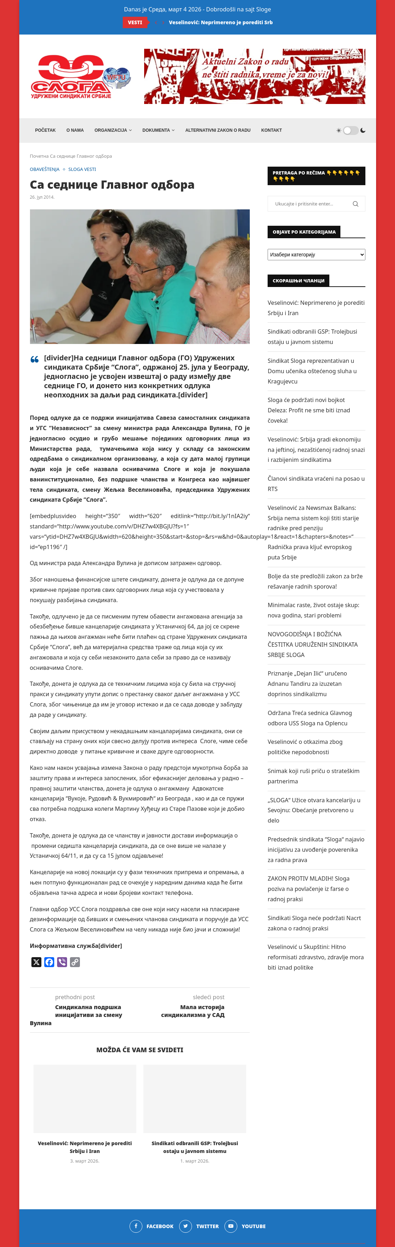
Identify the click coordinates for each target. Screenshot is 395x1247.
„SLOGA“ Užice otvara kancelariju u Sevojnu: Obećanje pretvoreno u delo (314, 811)
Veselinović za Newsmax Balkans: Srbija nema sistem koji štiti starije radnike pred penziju (313, 518)
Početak (45, 130)
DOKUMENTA (156, 130)
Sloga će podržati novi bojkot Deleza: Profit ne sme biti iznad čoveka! (309, 411)
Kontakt (271, 130)
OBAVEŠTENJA (45, 170)
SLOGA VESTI (83, 170)
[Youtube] (245, 1226)
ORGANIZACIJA (111, 130)
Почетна (39, 156)
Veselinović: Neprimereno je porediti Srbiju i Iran (232, 22)
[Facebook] (151, 1226)
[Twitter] (199, 1226)
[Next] (163, 22)
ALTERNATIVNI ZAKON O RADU (217, 130)
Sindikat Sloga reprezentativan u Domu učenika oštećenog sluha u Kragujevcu (312, 371)
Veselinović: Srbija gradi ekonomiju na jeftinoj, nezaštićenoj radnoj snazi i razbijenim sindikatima (316, 450)
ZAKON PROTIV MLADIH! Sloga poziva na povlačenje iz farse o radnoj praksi (308, 889)
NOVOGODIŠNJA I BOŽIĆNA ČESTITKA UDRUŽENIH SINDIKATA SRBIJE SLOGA (313, 645)
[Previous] (156, 22)
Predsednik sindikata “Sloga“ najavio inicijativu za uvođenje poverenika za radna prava (316, 850)
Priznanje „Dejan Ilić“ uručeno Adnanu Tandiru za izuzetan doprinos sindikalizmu (307, 684)
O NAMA (75, 130)
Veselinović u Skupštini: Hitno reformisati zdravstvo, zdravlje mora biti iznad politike (316, 957)
